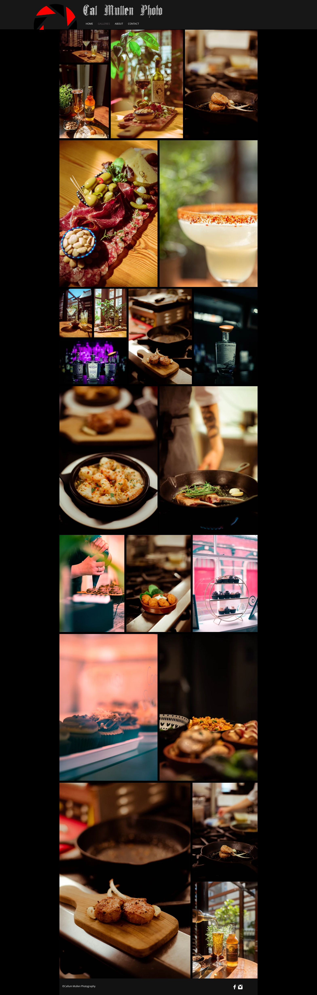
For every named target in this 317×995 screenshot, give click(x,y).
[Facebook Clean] (234, 987)
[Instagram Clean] (240, 987)
